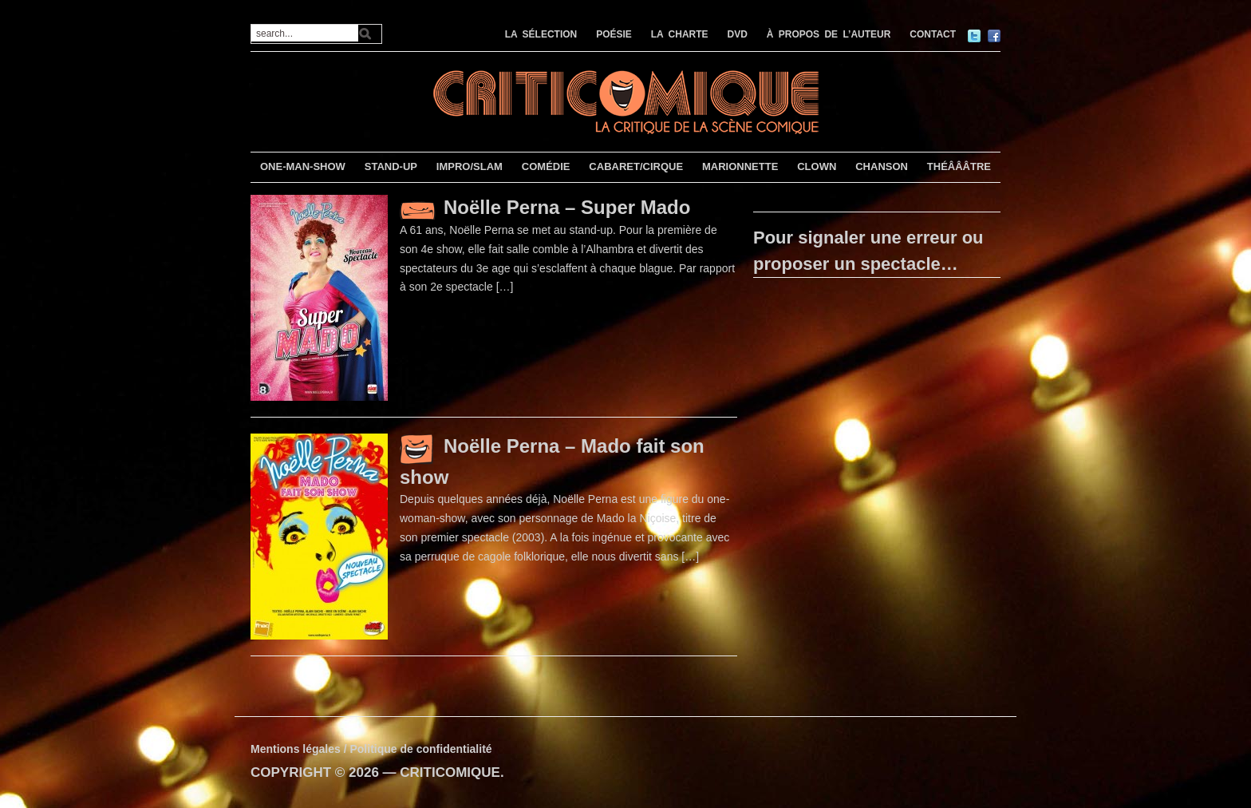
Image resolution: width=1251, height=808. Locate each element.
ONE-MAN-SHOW (302, 166)
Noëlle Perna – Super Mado (567, 207)
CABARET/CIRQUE (636, 166)
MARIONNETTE (740, 166)
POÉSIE (614, 34)
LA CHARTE (679, 34)
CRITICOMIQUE (450, 772)
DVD (738, 34)
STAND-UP (391, 166)
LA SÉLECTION (541, 34)
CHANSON (881, 166)
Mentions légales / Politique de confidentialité (371, 749)
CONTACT (933, 34)
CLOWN (816, 166)
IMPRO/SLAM (469, 166)
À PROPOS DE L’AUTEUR (829, 34)
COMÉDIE (546, 166)
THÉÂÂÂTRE (959, 166)
